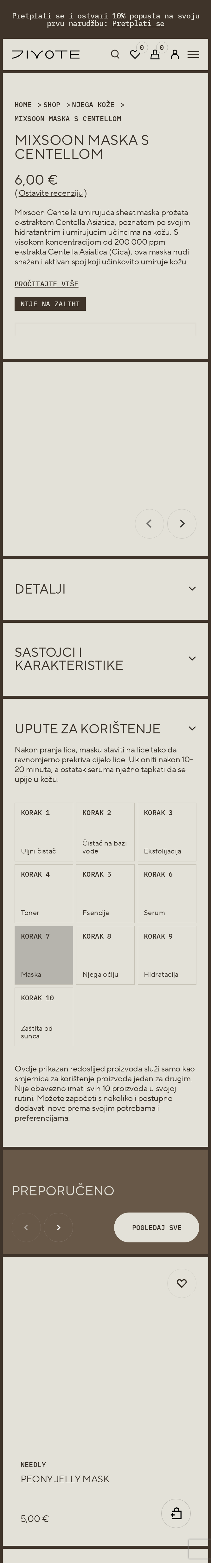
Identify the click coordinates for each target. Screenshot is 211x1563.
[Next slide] (182, 511)
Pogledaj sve (157, 1214)
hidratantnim (38, 232)
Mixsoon (30, 212)
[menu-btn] (193, 54)
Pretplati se (138, 23)
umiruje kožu (163, 261)
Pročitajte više (47, 284)
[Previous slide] (149, 511)
